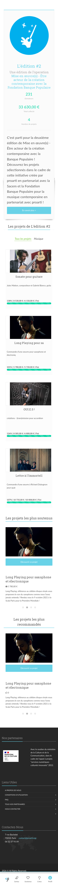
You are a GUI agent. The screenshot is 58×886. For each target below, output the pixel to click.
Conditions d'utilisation (16, 795)
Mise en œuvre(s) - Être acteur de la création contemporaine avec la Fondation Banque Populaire (29, 81)
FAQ (6, 800)
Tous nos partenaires (15, 804)
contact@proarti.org (27, 838)
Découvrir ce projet (29, 562)
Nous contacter (12, 809)
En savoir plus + (29, 210)
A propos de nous (13, 790)
